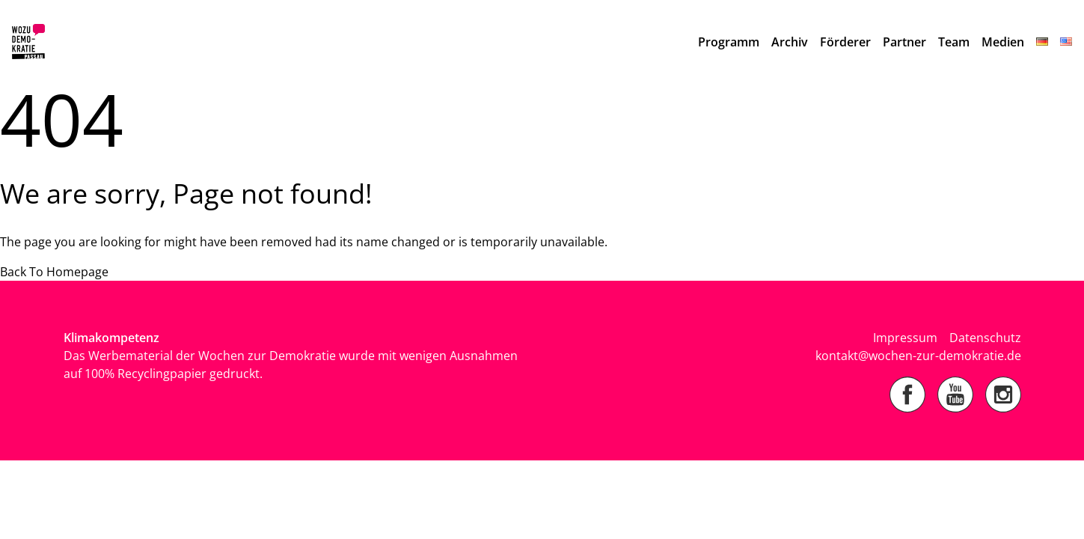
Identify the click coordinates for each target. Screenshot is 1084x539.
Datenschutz (985, 337)
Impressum (905, 337)
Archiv (789, 42)
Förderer (845, 42)
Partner (904, 42)
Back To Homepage (54, 272)
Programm (728, 42)
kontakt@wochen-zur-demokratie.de (918, 355)
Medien (1003, 42)
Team (954, 42)
